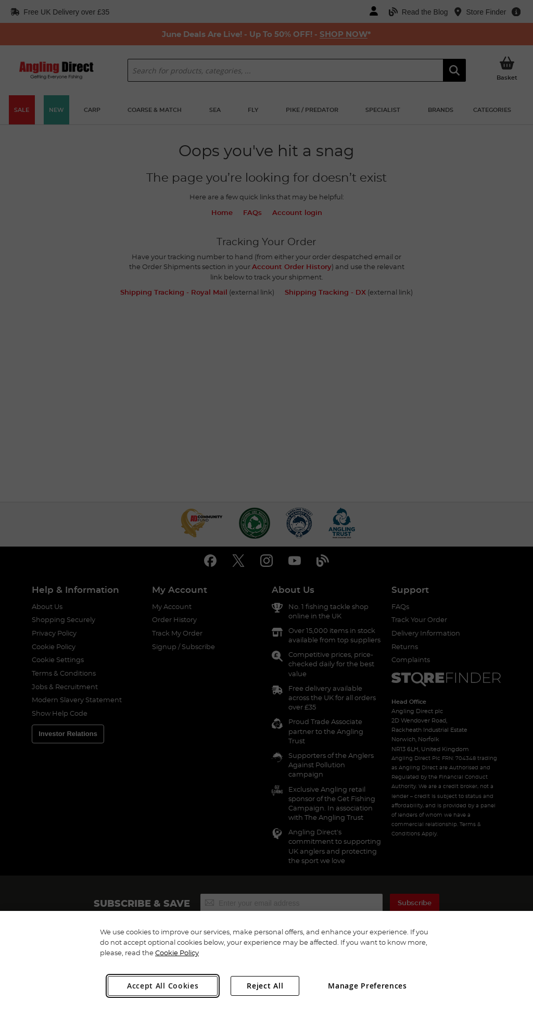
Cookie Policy (177, 952)
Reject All (265, 986)
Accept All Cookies (163, 986)
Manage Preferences (367, 986)
